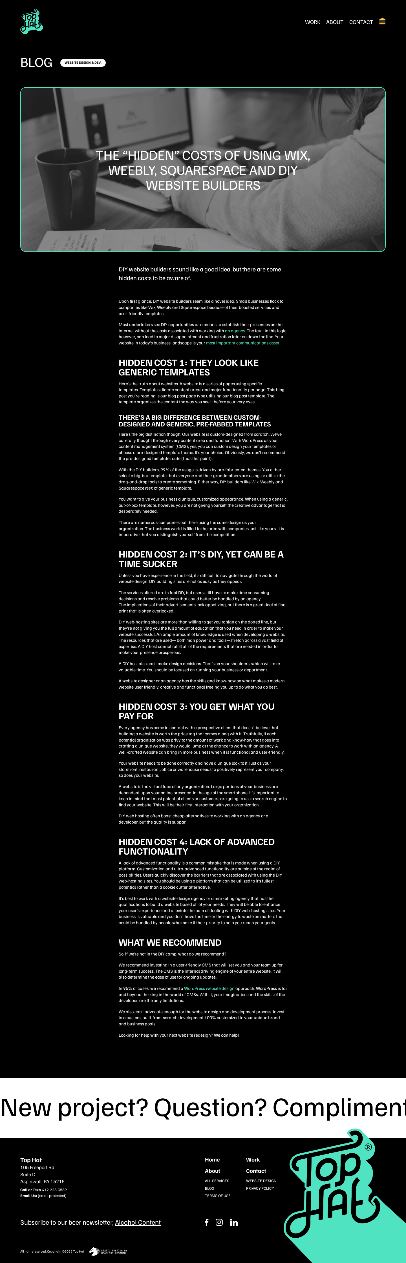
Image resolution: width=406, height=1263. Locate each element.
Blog (36, 61)
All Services (217, 1180)
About (335, 22)
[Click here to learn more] (83, 62)
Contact (361, 22)
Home (212, 1159)
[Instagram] (234, 1222)
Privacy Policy (260, 1188)
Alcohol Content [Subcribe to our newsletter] (138, 1222)
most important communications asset (242, 343)
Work (313, 22)
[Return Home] (31, 21)
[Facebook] (219, 1222)
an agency (235, 330)
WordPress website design (209, 988)
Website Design (261, 1180)
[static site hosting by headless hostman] (108, 1251)
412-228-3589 (54, 1189)
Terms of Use (218, 1195)
